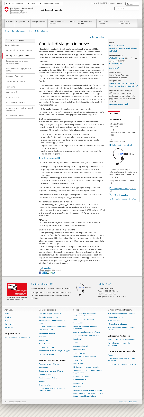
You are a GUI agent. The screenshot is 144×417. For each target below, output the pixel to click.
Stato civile (77, 387)
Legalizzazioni (78, 339)
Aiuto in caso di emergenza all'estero (86, 332)
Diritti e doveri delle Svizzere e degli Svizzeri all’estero (52, 390)
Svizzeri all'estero (45, 385)
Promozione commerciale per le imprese (87, 390)
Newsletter (8, 317)
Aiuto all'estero (44, 344)
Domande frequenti (46, 330)
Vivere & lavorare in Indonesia (58, 23)
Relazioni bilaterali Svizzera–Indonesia (121, 340)
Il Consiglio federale (16, 4)
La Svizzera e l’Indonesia (107, 23)
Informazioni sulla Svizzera (117, 324)
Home (6, 31)
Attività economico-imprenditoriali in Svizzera (121, 329)
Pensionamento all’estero (48, 378)
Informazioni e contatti (116, 317)
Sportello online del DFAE (43, 284)
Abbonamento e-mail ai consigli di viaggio (54, 351)
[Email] (53, 272)
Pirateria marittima (117, 45)
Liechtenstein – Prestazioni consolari (86, 367)
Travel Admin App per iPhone (122, 83)
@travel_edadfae (120, 195)
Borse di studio (78, 364)
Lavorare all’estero (45, 374)
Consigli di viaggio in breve (48, 317)
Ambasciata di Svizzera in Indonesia (17, 337)
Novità (6, 314)
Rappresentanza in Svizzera (49, 364)
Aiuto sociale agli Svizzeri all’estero (86, 336)
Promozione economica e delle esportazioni (119, 344)
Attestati (76, 343)
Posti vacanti (8, 328)
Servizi (72, 23)
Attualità (10, 23)
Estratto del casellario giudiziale (84, 357)
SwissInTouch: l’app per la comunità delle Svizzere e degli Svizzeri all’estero (88, 395)
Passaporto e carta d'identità (83, 319)
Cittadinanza (78, 383)
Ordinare (114, 68)
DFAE (33, 4)
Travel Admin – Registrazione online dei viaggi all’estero (87, 372)
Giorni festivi (9, 324)
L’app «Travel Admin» (47, 354)
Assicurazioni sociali (80, 346)
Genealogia (77, 360)
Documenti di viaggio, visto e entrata (52, 326)
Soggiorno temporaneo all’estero (51, 371)
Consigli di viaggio (39, 23)
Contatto (113, 114)
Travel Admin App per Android (123, 86)
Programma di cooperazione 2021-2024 (122, 364)
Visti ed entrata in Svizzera (86, 23)
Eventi (6, 321)
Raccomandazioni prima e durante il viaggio (52, 322)
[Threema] (48, 272)
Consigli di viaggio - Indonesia (50, 314)
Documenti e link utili (47, 347)
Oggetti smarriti (79, 350)
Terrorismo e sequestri (49, 158)
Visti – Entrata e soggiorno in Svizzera (121, 314)
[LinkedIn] (45, 272)
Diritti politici (78, 323)
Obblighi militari (79, 353)
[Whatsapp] (51, 272)
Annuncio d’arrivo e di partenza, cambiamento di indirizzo (85, 315)
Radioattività (43, 340)
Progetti (110, 355)
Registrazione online (119, 104)
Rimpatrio (42, 381)
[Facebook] (40, 272)
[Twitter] (43, 272)
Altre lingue (116, 63)
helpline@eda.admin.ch (122, 145)
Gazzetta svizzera (79, 380)
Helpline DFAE (104, 284)
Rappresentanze (23, 23)
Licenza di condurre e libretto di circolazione (85, 328)
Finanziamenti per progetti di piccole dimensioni (121, 360)
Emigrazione (43, 367)
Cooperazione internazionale (127, 23)
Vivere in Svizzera (114, 321)
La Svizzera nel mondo (51, 4)
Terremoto (43, 337)
